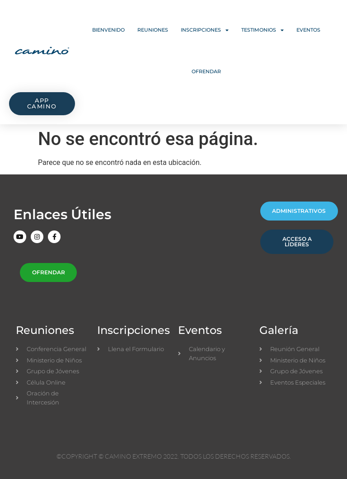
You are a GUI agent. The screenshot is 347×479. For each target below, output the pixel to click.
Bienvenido (108, 30)
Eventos (308, 30)
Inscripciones (205, 30)
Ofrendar (206, 71)
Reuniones (152, 30)
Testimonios (262, 30)
